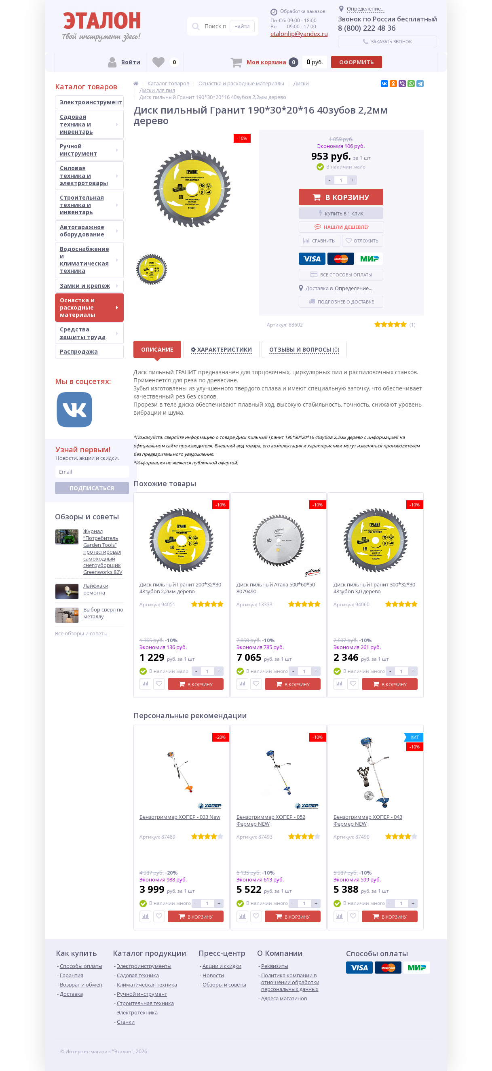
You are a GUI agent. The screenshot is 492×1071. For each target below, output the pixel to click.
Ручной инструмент (89, 149)
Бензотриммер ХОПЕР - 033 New (179, 817)
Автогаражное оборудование (89, 230)
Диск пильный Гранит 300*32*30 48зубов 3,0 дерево (374, 588)
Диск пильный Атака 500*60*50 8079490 (275, 588)
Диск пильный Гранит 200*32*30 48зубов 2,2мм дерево (180, 588)
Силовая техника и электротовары (89, 175)
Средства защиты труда (89, 332)
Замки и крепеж (89, 285)
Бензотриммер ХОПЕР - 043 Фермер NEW (368, 820)
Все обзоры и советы (81, 633)
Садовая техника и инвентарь (89, 124)
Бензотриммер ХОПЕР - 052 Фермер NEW (270, 820)
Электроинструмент (91, 102)
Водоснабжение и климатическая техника (89, 260)
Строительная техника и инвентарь (89, 205)
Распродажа (79, 351)
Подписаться (92, 488)
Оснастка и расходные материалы (89, 307)
